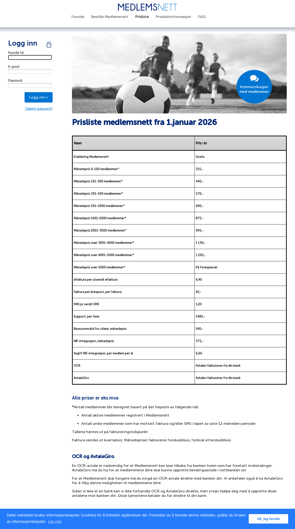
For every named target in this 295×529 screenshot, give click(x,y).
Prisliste (142, 16)
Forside (78, 16)
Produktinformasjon (173, 16)
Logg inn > (38, 97)
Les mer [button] (55, 522)
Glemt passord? (39, 108)
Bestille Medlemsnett (109, 16)
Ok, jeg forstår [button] (268, 519)
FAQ (202, 16)
